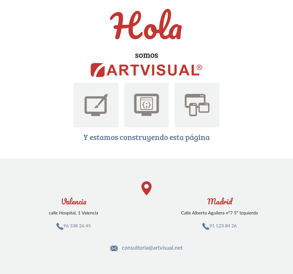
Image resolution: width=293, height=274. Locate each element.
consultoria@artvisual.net (152, 247)
